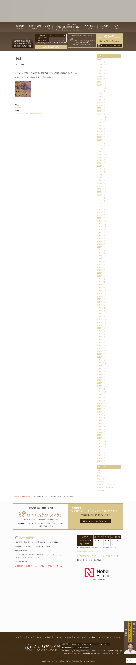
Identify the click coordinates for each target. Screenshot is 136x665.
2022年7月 (101, 131)
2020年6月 (101, 204)
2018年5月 (101, 276)
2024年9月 (101, 70)
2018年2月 (101, 285)
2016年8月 (101, 331)
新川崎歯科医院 (24, 537)
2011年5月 (101, 429)
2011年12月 (102, 421)
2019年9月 (101, 230)
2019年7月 (101, 235)
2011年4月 (101, 432)
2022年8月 (101, 128)
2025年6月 (101, 62)
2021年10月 (102, 157)
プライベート (102, 473)
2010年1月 (101, 461)
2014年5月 (101, 380)
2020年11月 (102, 189)
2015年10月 (102, 348)
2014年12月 (102, 363)
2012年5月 (101, 409)
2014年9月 (101, 371)
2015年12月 (102, 345)
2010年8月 (101, 452)
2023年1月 (101, 114)
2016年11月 (102, 322)
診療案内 (48, 637)
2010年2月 (101, 458)
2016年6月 (101, 337)
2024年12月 (102, 65)
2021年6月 (101, 169)
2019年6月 (101, 238)
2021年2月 (101, 180)
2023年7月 (101, 97)
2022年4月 (101, 140)
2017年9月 (101, 299)
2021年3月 (101, 178)
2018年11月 (102, 259)
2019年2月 (101, 250)
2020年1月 (101, 218)
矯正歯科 (76, 637)
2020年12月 (102, 186)
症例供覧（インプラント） (107, 484)
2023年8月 (101, 94)
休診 (99, 476)
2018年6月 (101, 273)
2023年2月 (101, 111)
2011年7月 (101, 426)
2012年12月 (102, 406)
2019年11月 (102, 224)
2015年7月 (101, 357)
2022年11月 (102, 120)
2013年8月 (101, 397)
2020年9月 (101, 195)
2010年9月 (101, 449)
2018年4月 (101, 279)
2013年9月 (101, 395)
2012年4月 (101, 412)
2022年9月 (101, 125)
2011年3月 (101, 435)
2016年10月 (102, 325)
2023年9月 (101, 91)
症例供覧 (100, 482)
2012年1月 (101, 418)
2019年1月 (101, 253)
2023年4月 (101, 105)
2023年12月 (102, 82)
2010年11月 (102, 444)
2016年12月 (102, 319)
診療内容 (100, 490)
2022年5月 (101, 137)
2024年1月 (101, 79)
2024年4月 (101, 76)
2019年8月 (101, 232)
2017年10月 (102, 296)
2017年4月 (101, 311)
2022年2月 (101, 146)
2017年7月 (101, 305)
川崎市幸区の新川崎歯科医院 (22, 496)
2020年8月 (101, 198)
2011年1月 (101, 438)
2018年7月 (101, 270)
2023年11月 (102, 85)
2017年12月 (102, 290)
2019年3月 (101, 247)
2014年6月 (101, 377)
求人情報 (117, 637)
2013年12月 (102, 392)
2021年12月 (102, 151)
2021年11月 (102, 154)
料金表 (84, 637)
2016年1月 (101, 342)
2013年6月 (101, 403)
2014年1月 (101, 389)
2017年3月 (101, 313)
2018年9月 (101, 264)
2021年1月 (101, 183)
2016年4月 (101, 339)
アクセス (100, 637)
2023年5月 (101, 102)
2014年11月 (102, 366)
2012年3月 (101, 415)
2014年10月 (102, 368)
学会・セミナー (103, 479)
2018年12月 (102, 256)
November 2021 (21, 108)
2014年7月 (101, 374)
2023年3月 (101, 108)
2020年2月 (101, 215)
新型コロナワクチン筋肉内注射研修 (29, 113)
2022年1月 (101, 149)
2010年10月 (102, 447)
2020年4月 (101, 209)
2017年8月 (101, 302)
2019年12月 (102, 221)
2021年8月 (101, 163)
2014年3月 (101, 386)
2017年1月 (101, 316)
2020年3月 (101, 212)
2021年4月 (101, 175)
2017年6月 (101, 308)
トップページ (20, 637)
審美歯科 (68, 637)
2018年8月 (101, 267)
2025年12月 (102, 59)
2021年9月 (101, 160)
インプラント (58, 637)
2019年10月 (102, 227)
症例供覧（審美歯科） (106, 487)
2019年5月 (101, 241)
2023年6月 (101, 99)
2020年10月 (102, 192)
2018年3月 (101, 282)
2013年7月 (101, 400)
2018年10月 (102, 261)
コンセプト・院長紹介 (35, 637)
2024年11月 (102, 68)
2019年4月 (101, 244)
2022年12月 (102, 117)
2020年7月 (101, 201)
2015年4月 (101, 360)
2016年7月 (101, 334)
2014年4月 (101, 383)
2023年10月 (102, 88)
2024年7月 (101, 73)
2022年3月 (101, 143)
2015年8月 (101, 354)
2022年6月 (101, 134)
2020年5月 (101, 206)
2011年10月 (102, 423)
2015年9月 (101, 351)
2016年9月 (101, 328)
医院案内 (92, 637)
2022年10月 (102, 122)
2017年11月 (102, 293)
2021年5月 (101, 172)
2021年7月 (101, 166)
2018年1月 (101, 287)
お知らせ (100, 470)
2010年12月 (102, 441)
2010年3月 (101, 455)
